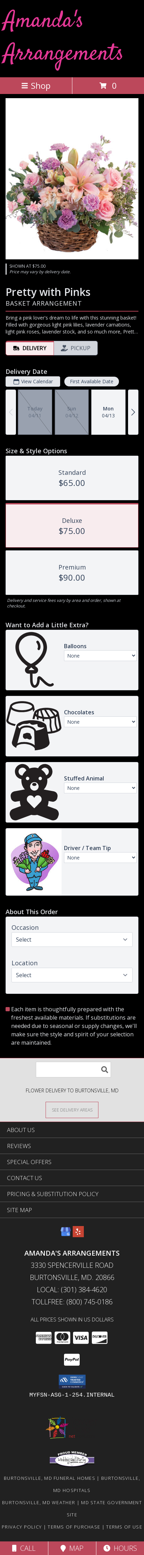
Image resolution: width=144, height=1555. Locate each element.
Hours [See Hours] (120, 1548)
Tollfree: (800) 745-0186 (72, 1301)
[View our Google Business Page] (65, 1235)
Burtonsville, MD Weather (38, 1502)
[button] (72, 1382)
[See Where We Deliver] (72, 1109)
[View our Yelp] (78, 1235)
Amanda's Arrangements (63, 37)
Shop (35, 85)
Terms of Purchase (74, 1527)
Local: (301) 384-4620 (72, 1289)
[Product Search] (73, 1069)
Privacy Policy (22, 1527)
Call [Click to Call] (23, 1548)
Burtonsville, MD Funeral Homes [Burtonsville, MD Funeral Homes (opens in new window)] (49, 1478)
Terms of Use (124, 1527)
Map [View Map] (72, 1548)
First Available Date (91, 381)
